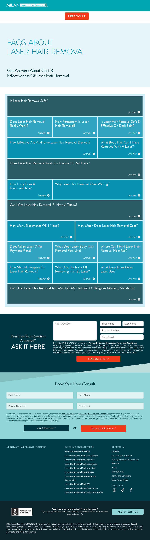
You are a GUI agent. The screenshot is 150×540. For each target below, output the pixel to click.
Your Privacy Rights (120, 478)
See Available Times (104, 428)
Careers (115, 451)
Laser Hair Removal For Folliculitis (79, 470)
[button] (75, 106)
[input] (75, 331)
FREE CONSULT (76, 16)
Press (114, 466)
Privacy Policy (95, 343)
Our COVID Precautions (122, 455)
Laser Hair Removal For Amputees (79, 459)
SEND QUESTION (98, 358)
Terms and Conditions (121, 474)
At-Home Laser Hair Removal (77, 451)
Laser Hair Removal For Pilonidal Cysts (81, 486)
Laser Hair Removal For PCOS (77, 482)
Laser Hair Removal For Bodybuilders (81, 463)
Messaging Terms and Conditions (121, 343)
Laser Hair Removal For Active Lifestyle (81, 455)
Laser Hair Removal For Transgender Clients (84, 490)
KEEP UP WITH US (128, 509)
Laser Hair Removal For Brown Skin (80, 467)
